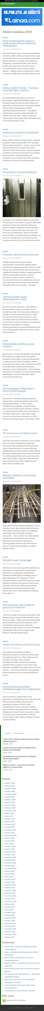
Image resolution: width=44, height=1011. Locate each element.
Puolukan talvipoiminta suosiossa (21, 254)
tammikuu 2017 (10, 830)
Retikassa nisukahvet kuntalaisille (21, 132)
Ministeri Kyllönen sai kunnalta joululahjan (19, 476)
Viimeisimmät (19, 733)
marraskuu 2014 (10, 901)
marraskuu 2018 (11, 794)
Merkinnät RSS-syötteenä (16, 1000)
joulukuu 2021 (10, 783)
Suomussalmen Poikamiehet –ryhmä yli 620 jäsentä (19, 389)
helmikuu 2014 (10, 926)
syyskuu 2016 (10, 841)
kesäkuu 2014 (9, 915)
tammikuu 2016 (10, 863)
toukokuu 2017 (10, 824)
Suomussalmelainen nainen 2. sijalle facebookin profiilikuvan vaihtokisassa (19, 43)
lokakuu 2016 (9, 838)
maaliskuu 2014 (10, 923)
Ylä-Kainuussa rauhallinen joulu (20, 433)
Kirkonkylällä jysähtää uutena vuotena (18, 345)
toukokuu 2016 (10, 852)
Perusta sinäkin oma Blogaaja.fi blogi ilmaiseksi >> (22, 1)
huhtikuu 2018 (10, 805)
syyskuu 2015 (9, 874)
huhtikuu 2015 (10, 888)
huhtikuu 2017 (10, 827)
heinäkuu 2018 (10, 800)
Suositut (8, 733)
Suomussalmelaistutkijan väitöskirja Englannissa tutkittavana (22, 688)
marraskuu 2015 (10, 868)
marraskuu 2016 (11, 835)
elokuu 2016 (9, 844)
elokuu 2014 (9, 910)
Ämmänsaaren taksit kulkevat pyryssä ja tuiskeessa (19, 606)
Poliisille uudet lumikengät (17, 560)
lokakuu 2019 (9, 786)
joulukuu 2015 (10, 866)
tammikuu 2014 (10, 929)
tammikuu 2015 (10, 896)
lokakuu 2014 (9, 904)
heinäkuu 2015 (10, 879)
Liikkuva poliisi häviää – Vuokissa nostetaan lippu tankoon (20, 89)
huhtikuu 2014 (10, 921)
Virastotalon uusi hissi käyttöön (20, 172)
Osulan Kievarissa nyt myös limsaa (21, 644)
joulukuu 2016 (10, 833)
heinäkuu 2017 (10, 819)
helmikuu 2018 (10, 808)
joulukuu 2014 (10, 899)
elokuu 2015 (9, 877)
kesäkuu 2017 (9, 822)
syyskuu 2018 (10, 797)
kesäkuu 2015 (9, 882)
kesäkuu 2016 (10, 849)
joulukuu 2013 (10, 932)
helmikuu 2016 (10, 860)
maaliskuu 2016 (10, 857)
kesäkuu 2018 (10, 802)
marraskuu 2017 (10, 811)
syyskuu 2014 (9, 907)
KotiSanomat (8, 3)
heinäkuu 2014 (10, 912)
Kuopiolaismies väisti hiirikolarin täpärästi (20, 991)
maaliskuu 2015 (10, 890)
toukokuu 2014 (10, 918)
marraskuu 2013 (10, 934)
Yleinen (5, 37)
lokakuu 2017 (9, 813)
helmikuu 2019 (10, 789)
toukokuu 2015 (10, 885)
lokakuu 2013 (9, 937)
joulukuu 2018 (10, 791)
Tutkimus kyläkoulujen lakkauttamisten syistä (15, 298)
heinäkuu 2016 (10, 846)
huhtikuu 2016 (10, 855)
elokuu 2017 (9, 816)
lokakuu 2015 (9, 871)
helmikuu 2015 (10, 893)
